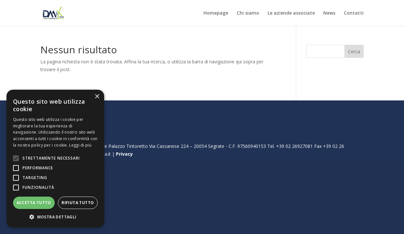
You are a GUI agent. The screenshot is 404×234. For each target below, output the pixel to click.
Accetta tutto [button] (34, 202)
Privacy (124, 154)
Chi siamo (248, 13)
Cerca (354, 51)
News (329, 13)
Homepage (215, 13)
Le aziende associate (291, 13)
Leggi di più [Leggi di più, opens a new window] (80, 145)
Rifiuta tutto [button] (78, 202)
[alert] (55, 159)
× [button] (96, 96)
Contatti (354, 13)
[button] (55, 217)
